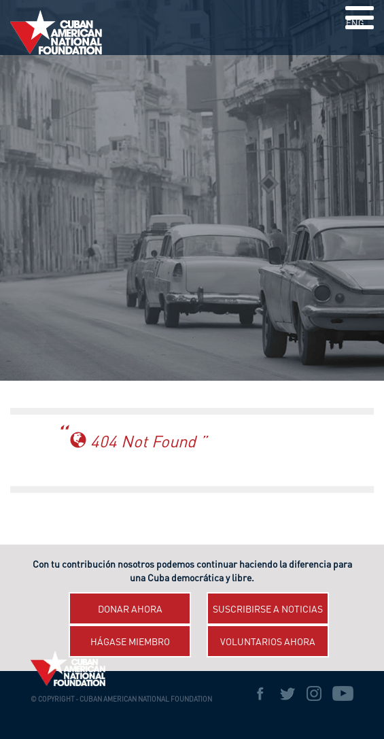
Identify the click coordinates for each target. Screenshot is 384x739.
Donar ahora (130, 610)
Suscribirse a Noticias (268, 610)
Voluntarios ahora (267, 642)
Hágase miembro (130, 642)
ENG (355, 24)
